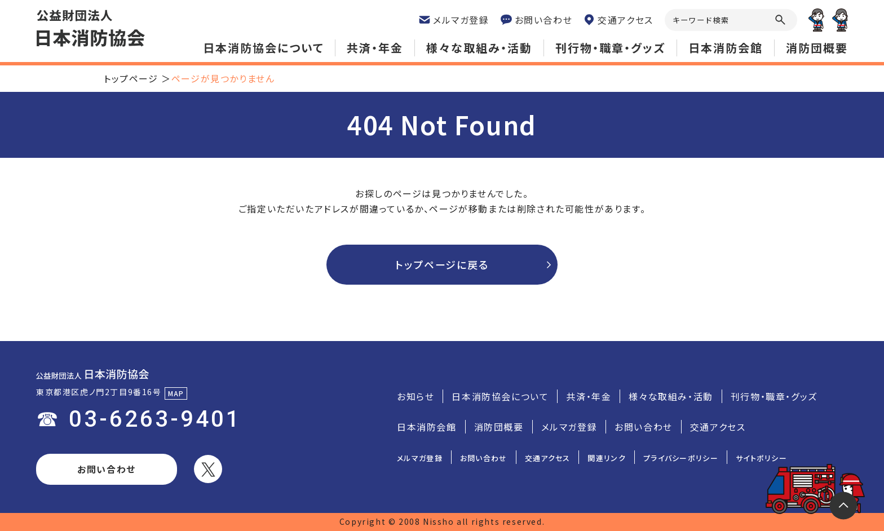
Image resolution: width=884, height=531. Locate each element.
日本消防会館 (725, 47)
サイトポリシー (761, 458)
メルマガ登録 (569, 426)
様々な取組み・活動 (479, 47)
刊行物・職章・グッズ (610, 47)
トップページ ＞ (137, 78)
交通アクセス (718, 426)
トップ (843, 506)
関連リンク (606, 458)
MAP (176, 393)
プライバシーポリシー (680, 458)
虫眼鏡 (780, 19)
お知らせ (415, 396)
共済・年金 (375, 47)
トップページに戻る (441, 264)
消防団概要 (817, 47)
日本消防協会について (263, 47)
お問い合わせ (106, 469)
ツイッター (208, 469)
